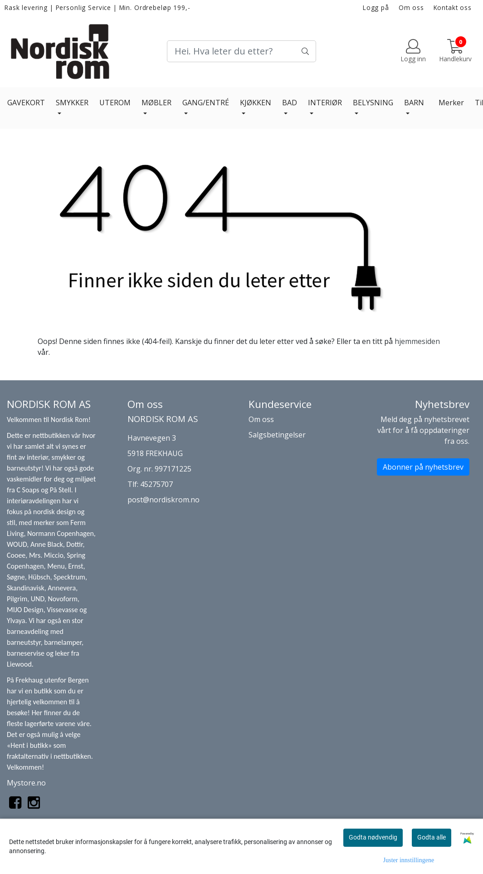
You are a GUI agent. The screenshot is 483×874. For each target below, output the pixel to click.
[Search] (241, 51)
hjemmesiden (417, 341)
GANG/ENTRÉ (205, 103)
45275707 (156, 484)
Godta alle (431, 837)
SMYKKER (72, 103)
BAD (289, 103)
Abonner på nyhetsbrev (423, 467)
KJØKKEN (255, 103)
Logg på (376, 7)
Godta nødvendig (373, 837)
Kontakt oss (453, 7)
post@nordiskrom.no (163, 500)
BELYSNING (373, 103)
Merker (451, 103)
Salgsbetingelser (277, 435)
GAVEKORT (26, 103)
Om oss (411, 7)
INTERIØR (325, 103)
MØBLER (156, 103)
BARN (414, 103)
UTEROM (115, 103)
